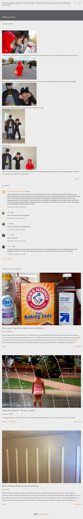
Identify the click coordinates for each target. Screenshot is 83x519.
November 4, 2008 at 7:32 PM (16, 229)
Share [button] (77, 178)
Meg (8, 223)
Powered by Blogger (41, 514)
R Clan (9, 235)
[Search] (76, 3)
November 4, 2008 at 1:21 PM (16, 218)
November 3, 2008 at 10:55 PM (16, 207)
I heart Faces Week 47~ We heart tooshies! (18, 410)
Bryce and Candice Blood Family (16, 191)
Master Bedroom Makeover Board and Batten (20, 485)
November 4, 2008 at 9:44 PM (16, 241)
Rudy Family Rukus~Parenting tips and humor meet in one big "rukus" (36, 4)
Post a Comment (7, 258)
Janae (9, 212)
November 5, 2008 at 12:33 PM (16, 254)
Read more (77, 346)
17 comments (12, 421)
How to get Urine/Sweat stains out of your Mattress (23, 328)
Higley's (9, 246)
